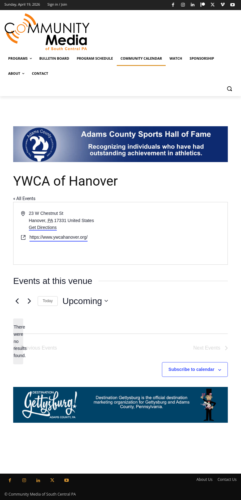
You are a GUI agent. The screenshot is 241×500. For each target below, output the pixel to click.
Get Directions (43, 227)
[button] (229, 88)
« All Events (24, 198)
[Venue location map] (173, 233)
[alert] (18, 341)
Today (48, 301)
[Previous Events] (17, 301)
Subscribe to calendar (191, 369)
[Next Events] (29, 301)
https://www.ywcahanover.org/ (58, 237)
